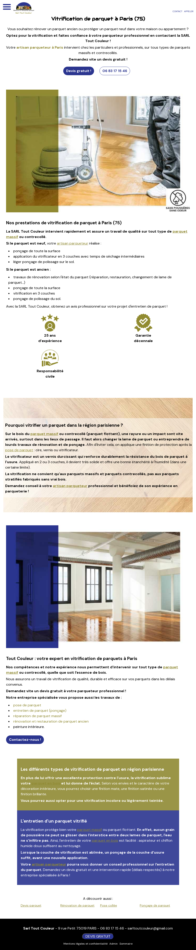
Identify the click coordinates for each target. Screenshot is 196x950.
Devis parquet (31, 905)
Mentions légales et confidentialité (85, 943)
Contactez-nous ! (25, 739)
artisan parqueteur (72, 243)
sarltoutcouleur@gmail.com (150, 928)
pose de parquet (19, 450)
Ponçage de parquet (155, 905)
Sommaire (126, 943)
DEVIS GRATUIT (98, 936)
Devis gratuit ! (78, 70)
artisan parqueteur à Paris (39, 47)
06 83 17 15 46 (114, 70)
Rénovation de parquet (77, 905)
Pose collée (108, 905)
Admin (113, 943)
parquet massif (44, 433)
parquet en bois (46, 783)
